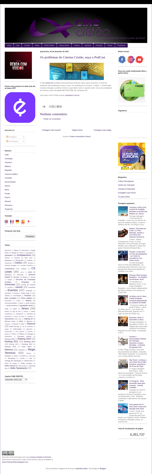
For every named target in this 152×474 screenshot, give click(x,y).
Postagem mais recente (51, 130)
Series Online (64, 45)
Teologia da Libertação (13, 361)
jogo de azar (16, 311)
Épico (7, 190)
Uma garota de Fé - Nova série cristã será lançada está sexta (137, 406)
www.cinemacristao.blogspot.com (15, 462)
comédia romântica (26, 265)
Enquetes (25, 282)
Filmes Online (49, 45)
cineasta (30, 263)
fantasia (16, 293)
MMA (21, 321)
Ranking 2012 (29, 342)
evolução (29, 290)
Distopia (16, 277)
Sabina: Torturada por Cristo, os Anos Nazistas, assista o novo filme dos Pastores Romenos (137, 232)
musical (7, 324)
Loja (17, 45)
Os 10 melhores (28, 326)
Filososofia (8, 300)
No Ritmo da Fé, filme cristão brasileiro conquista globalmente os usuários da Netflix (138, 299)
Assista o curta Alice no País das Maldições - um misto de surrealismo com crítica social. (138, 256)
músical (15, 324)
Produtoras (121, 45)
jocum (7, 311)
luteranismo (9, 319)
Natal (22, 324)
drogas (10, 279)
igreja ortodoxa (30, 303)
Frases (109, 45)
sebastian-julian (81, 468)
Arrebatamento (24, 255)
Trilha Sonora (22, 366)
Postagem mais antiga (102, 130)
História (28, 301)
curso (22, 272)
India (6, 309)
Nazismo (31, 324)
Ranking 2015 (10, 346)
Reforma (9, 349)
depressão (20, 274)
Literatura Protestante (126, 189)
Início (9, 45)
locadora (30, 316)
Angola (14, 253)
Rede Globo (26, 346)
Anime (21, 253)
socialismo (23, 356)
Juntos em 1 (50, 83)
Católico (18, 263)
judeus (26, 311)
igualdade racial (26, 305)
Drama (7, 186)
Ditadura (25, 277)
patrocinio (29, 329)
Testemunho (28, 361)
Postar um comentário (52, 119)
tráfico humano (26, 363)
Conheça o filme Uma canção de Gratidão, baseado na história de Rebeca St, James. (138, 210)
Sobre (37, 45)
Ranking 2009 (10, 339)
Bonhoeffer (19, 260)
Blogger (103, 468)
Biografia (8, 170)
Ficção (7, 194)
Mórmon (29, 321)
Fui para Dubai (124, 197)
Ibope (21, 303)
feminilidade (17, 295)
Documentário (10, 182)
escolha (9, 287)
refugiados (21, 350)
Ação (7, 155)
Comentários (12, 141)
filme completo (10, 298)
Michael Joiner (10, 321)
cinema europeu (11, 265)
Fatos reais (25, 293)
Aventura (8, 162)
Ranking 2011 (11, 341)
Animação (9, 159)
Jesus (25, 308)
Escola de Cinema (28, 285)
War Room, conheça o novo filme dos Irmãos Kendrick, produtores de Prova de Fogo (138, 363)
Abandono (8, 250)
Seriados (8, 356)
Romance (8, 205)
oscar (7, 329)
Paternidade (17, 329)
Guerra (7, 197)
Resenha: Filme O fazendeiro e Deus (136, 319)
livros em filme (19, 316)
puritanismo (8, 336)
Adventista (25, 250)
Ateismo (7, 258)
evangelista (31, 287)
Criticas (77, 45)
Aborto (16, 250)
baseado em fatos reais (23, 258)
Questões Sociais (24, 336)
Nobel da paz (14, 326)
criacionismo (10, 269)
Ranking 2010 (24, 339)
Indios (15, 309)
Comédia (8, 178)
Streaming (11, 358)
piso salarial (20, 331)
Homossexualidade (11, 303)
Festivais (99, 45)
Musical (8, 201)
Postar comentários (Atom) (80, 136)
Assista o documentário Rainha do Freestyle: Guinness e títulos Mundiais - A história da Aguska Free (137, 342)
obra (8, 457)
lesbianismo (19, 314)
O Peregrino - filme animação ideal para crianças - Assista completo (137, 384)
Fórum (18, 300)
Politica (13, 334)
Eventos (13, 290)
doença (33, 277)
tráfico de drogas (11, 363)
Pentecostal (8, 331)
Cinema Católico (11, 174)
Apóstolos (8, 255)
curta (30, 272)
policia (7, 334)
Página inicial (77, 130)
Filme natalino (26, 298)
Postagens (11, 137)
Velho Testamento (18, 368)
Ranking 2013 (13, 344)
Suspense (9, 209)
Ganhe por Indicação (126, 185)
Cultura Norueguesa (126, 181)
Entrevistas (10, 284)
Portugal (30, 334)
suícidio (22, 358)
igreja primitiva (12, 305)
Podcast (30, 331)
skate (16, 356)
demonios (8, 274)
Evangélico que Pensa (127, 193)
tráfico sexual (10, 366)
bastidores (8, 260)
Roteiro (28, 353)
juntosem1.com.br (72, 95)
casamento (8, 263)
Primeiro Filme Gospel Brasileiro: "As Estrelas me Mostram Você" (138, 277)
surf (30, 358)
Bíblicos (8, 166)
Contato (27, 45)
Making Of (28, 319)
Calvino (29, 260)
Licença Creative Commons (40, 457)
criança (23, 268)
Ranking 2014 (27, 344)
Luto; (19, 319)
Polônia (21, 334)
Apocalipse (29, 253)
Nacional (88, 45)
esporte (19, 287)
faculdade (8, 293)
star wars (32, 356)
